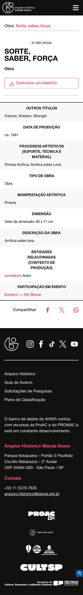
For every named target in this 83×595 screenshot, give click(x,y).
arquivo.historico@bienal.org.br (32, 494)
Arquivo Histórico (19, 374)
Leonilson (13, 276)
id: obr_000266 (42, 43)
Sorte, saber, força (33, 26)
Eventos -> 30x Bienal (23, 295)
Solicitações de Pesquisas (28, 392)
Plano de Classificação (24, 400)
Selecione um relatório (33, 83)
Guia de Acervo (18, 383)
